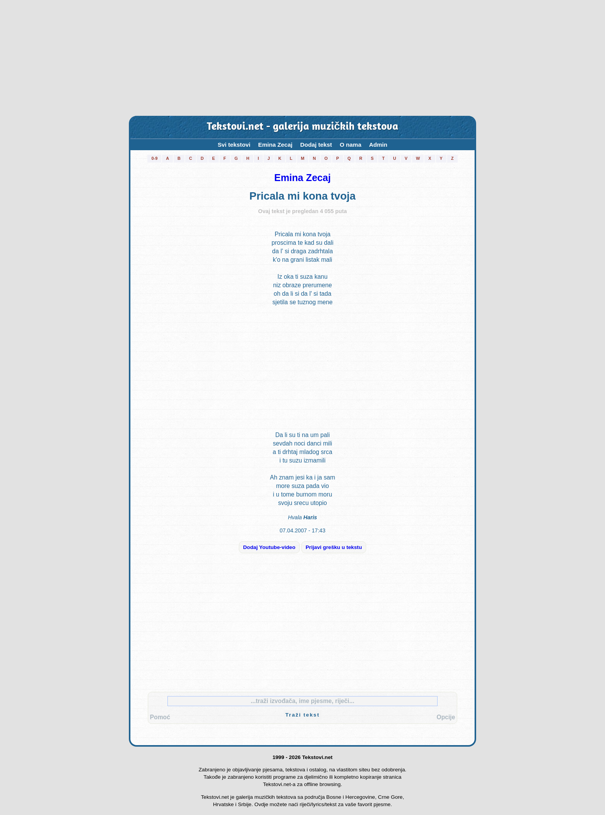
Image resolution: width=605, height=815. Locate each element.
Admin (378, 144)
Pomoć (160, 717)
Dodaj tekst (316, 144)
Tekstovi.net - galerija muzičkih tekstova (302, 127)
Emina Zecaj (275, 144)
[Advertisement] (302, 58)
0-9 (154, 158)
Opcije (445, 717)
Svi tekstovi (234, 144)
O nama (350, 144)
